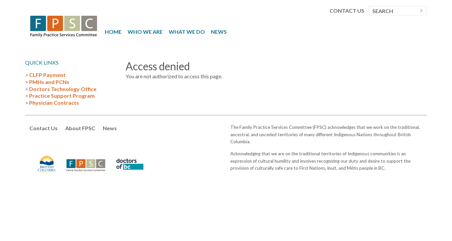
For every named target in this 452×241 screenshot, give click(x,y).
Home (113, 31)
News (219, 31)
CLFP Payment (47, 75)
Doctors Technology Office (62, 89)
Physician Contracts (54, 102)
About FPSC (80, 128)
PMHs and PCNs (49, 82)
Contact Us (346, 10)
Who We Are (145, 31)
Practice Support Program (62, 95)
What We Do (187, 31)
